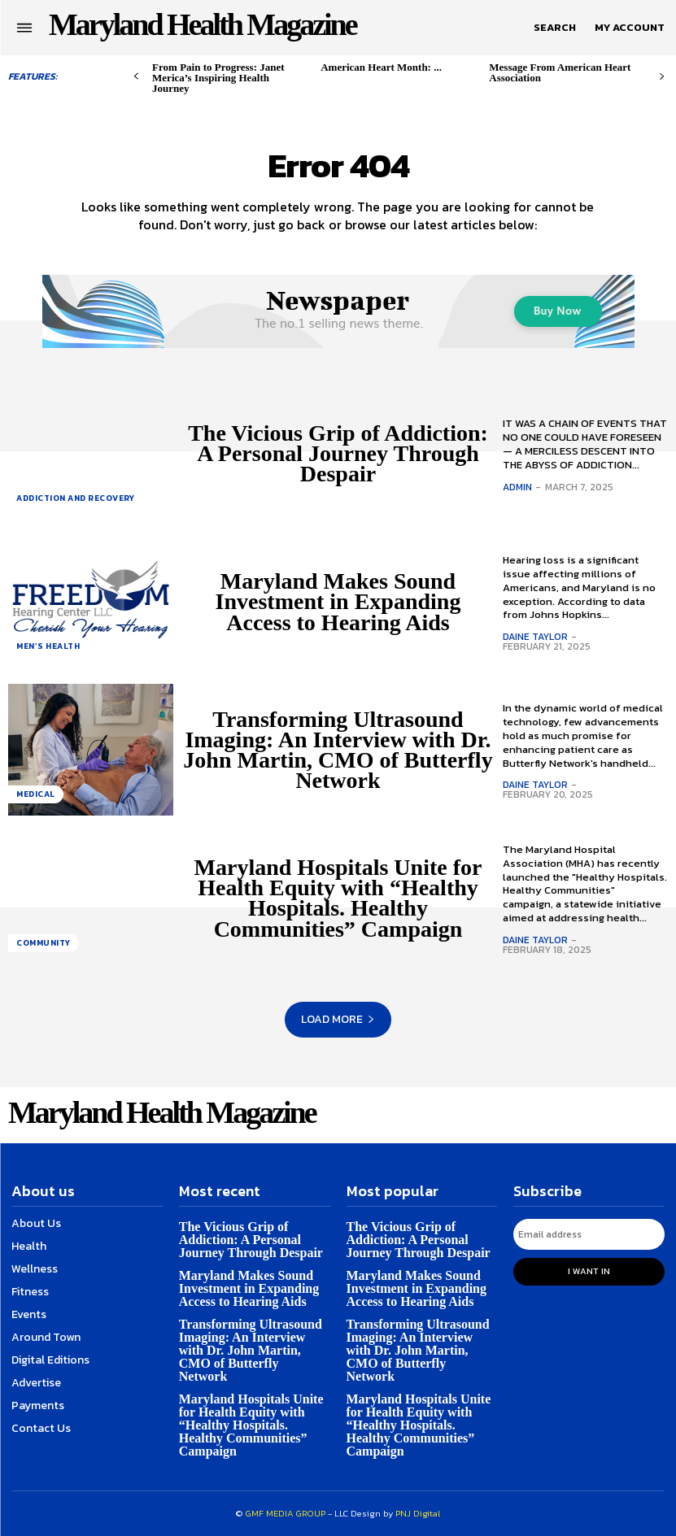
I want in (589, 1270)
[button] (555, 27)
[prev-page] (136, 77)
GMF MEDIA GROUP (285, 1513)
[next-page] (662, 77)
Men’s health (48, 646)
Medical (35, 794)
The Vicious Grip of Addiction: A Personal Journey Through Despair (338, 453)
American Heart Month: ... (381, 67)
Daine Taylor (535, 636)
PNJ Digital (417, 1513)
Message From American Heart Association (559, 72)
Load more (338, 1019)
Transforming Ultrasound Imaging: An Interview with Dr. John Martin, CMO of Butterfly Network (337, 750)
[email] (589, 1234)
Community (43, 943)
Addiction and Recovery (75, 498)
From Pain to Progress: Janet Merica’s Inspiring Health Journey (218, 77)
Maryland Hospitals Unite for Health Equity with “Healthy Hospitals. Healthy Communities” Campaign (338, 898)
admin (517, 487)
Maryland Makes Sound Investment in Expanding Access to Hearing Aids (338, 601)
